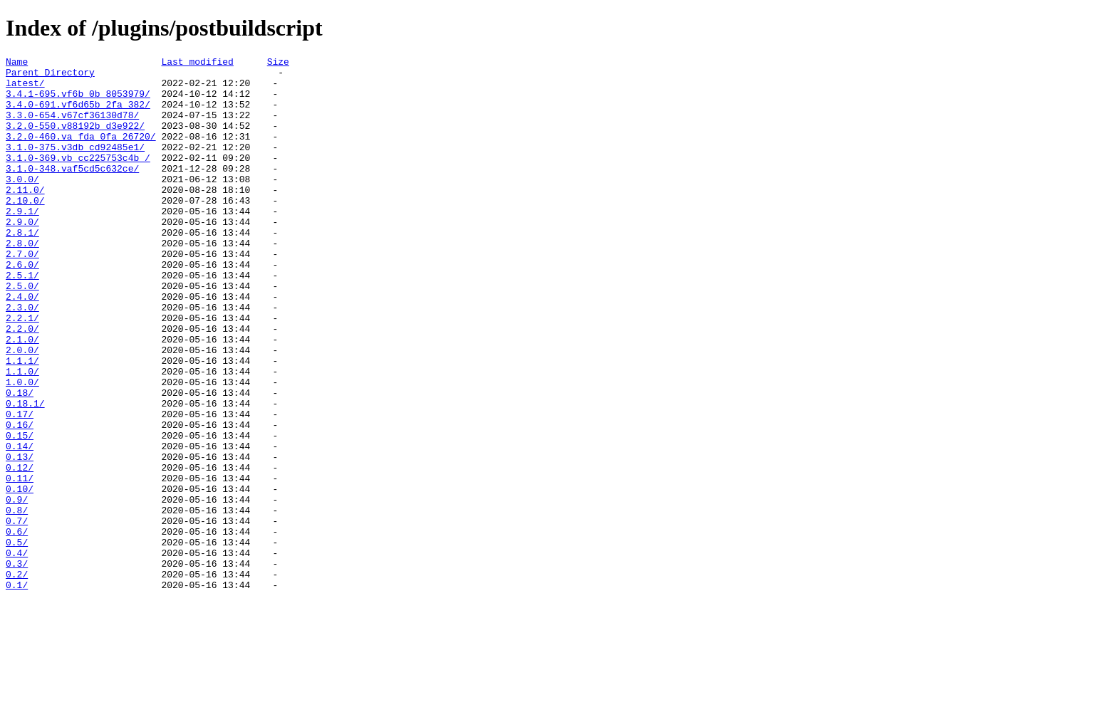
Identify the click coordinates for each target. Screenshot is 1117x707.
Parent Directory (50, 76)
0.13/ (19, 537)
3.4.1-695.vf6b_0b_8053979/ (78, 101)
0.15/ (19, 512)
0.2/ (17, 678)
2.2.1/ (22, 371)
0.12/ (19, 550)
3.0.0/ (22, 204)
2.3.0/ (22, 358)
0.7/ (17, 614)
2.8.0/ (22, 281)
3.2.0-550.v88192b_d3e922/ (75, 140)
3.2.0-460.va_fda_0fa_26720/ (81, 153)
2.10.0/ (25, 230)
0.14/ (19, 524)
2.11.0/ (25, 217)
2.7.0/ (22, 294)
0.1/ (17, 691)
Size (278, 63)
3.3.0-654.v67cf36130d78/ (72, 127)
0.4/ (17, 652)
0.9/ (17, 588)
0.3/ (17, 665)
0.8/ (17, 601)
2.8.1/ (22, 268)
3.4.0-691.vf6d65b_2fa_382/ (78, 114)
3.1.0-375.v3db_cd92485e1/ (75, 165)
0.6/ (17, 627)
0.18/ (19, 460)
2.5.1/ (22, 319)
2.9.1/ (22, 242)
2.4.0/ (22, 345)
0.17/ (19, 486)
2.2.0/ (22, 383)
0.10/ (19, 576)
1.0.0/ (22, 447)
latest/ (25, 89)
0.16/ (19, 499)
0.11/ (19, 563)
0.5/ (17, 640)
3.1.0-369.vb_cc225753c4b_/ (78, 178)
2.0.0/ (22, 409)
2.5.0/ (22, 332)
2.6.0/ (22, 306)
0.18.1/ (25, 473)
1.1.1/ (22, 422)
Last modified (197, 63)
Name (17, 63)
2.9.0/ (22, 255)
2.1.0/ (22, 396)
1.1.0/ (22, 435)
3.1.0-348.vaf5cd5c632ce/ (72, 191)
